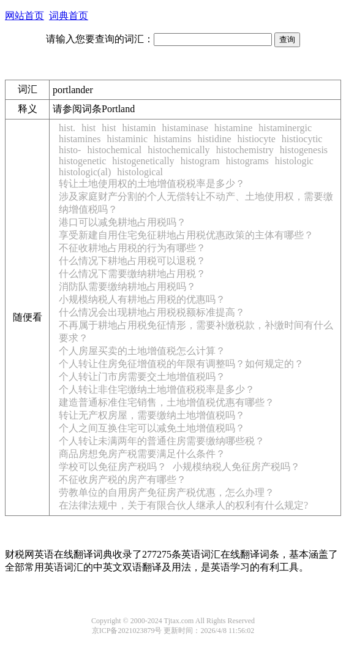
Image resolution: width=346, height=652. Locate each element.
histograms (247, 161)
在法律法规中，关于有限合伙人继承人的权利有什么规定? (183, 505)
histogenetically (143, 161)
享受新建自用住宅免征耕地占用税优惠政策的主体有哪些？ (186, 235)
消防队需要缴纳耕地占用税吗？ (127, 286)
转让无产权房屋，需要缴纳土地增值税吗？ (152, 415)
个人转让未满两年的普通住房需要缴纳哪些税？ (162, 441)
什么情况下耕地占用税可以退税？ (132, 261)
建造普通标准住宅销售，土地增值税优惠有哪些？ (166, 402)
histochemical (114, 150)
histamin (139, 128)
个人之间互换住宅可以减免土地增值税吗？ (152, 428)
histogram (200, 161)
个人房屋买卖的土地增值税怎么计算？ (142, 351)
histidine (214, 139)
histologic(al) (85, 172)
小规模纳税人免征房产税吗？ (236, 466)
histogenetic (82, 161)
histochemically (178, 150)
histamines (79, 139)
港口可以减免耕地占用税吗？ (122, 222)
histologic (294, 161)
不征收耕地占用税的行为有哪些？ (132, 248)
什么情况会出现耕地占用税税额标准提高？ (152, 312)
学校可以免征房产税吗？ (113, 466)
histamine (233, 128)
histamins (172, 139)
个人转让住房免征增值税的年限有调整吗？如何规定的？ (181, 363)
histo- (70, 150)
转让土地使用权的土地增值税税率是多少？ (152, 183)
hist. (67, 128)
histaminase (185, 128)
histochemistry (245, 150)
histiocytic (302, 139)
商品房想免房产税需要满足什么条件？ (142, 454)
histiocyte (257, 139)
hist (88, 128)
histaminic (127, 139)
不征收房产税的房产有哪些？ (122, 479)
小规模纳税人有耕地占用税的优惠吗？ (142, 299)
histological (140, 172)
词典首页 (68, 15)
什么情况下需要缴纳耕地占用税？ (132, 273)
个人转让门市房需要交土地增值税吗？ (142, 376)
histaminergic (285, 128)
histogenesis (304, 150)
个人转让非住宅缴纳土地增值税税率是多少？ (157, 389)
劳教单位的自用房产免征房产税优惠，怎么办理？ (166, 492)
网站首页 (24, 15)
